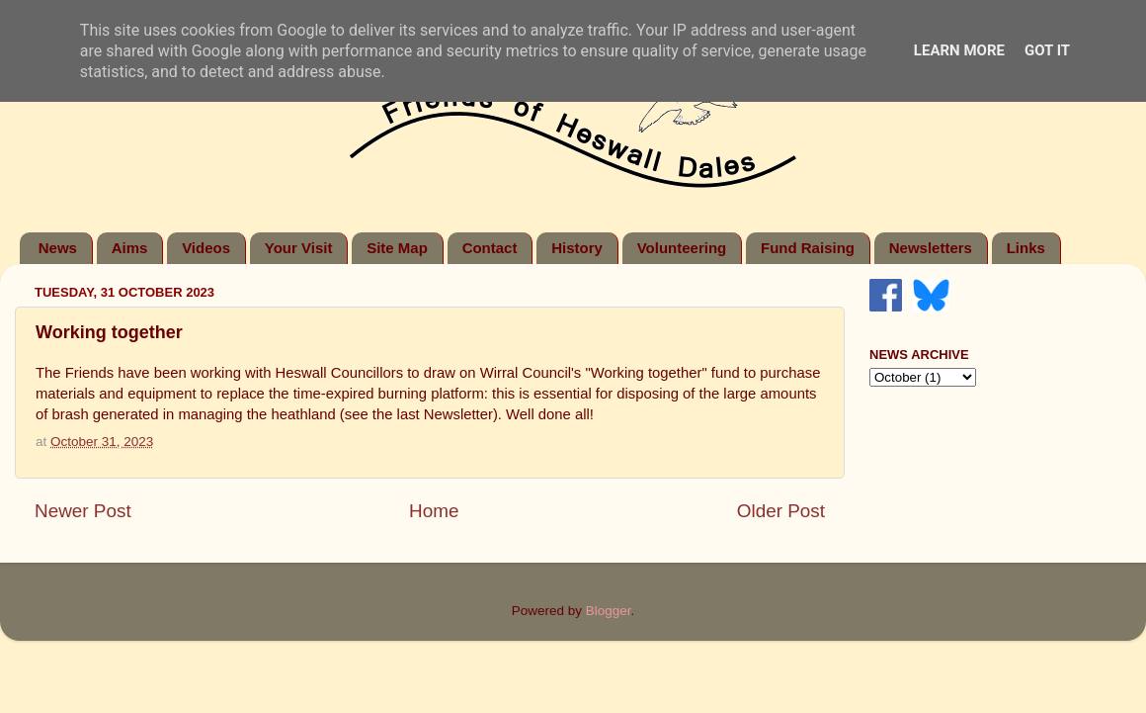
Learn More (959, 50)
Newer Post (83, 510)
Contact (490, 247)
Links (1026, 247)
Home (433, 510)
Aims (130, 247)
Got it (1047, 50)
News (58, 247)
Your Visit (299, 247)
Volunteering (682, 247)
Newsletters (930, 247)
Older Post (781, 510)
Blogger (608, 610)
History (577, 247)
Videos (206, 247)
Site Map (397, 247)
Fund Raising (808, 247)
